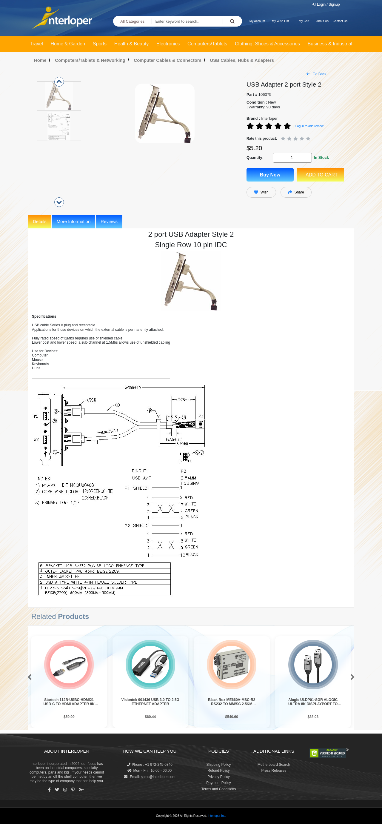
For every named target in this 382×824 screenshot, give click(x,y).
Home (40, 60)
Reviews (109, 221)
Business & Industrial (330, 43)
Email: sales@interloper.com (149, 777)
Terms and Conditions (218, 789)
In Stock (321, 157)
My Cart (304, 21)
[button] (28, 677)
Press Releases (273, 770)
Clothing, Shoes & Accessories (267, 43)
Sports (100, 43)
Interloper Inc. (217, 815)
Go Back (316, 74)
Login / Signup (326, 4)
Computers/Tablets (207, 43)
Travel (36, 43)
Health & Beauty (131, 43)
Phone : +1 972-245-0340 (149, 764)
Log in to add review (309, 126)
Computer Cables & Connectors (167, 60)
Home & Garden (68, 43)
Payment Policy (218, 783)
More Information (73, 221)
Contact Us (340, 21)
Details (40, 221)
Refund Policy (218, 770)
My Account (257, 21)
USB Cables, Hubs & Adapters (242, 60)
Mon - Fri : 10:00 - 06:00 (149, 770)
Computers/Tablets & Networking (90, 60)
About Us (322, 21)
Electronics (168, 43)
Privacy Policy (218, 777)
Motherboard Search (274, 764)
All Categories (132, 21)
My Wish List (280, 21)
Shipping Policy (218, 764)
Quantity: (255, 157)
